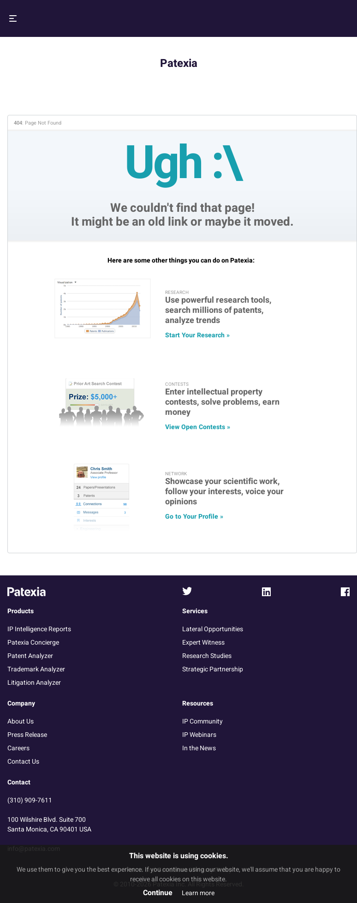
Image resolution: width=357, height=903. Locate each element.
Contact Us (23, 761)
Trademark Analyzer (36, 669)
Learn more (198, 893)
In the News (199, 748)
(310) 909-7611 (29, 800)
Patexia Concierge (33, 642)
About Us (20, 721)
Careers (18, 748)
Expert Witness (203, 642)
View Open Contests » (197, 427)
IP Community (202, 721)
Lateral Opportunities (212, 629)
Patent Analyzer (30, 656)
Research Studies (207, 656)
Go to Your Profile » (194, 516)
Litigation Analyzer (34, 683)
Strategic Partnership (212, 669)
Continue (158, 892)
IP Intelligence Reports (39, 629)
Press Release (27, 735)
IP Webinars (199, 735)
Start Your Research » (197, 335)
